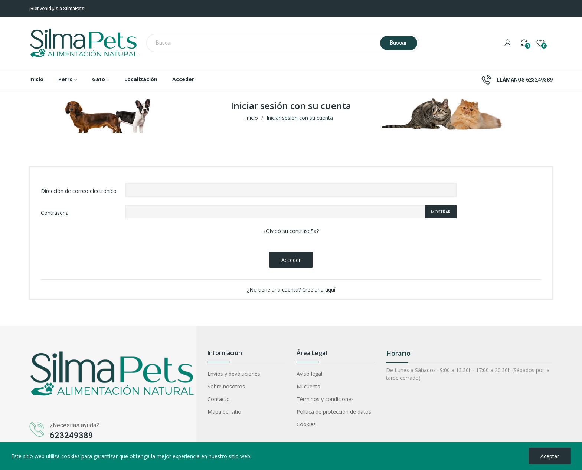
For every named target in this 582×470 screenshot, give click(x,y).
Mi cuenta (308, 386)
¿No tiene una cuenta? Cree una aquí (291, 289)
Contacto (218, 398)
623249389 (539, 80)
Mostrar (441, 211)
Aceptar (549, 456)
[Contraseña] (275, 211)
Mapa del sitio (224, 411)
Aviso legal (309, 373)
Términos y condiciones (325, 398)
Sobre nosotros (226, 386)
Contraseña (55, 212)
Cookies (306, 424)
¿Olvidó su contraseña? (291, 230)
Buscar (398, 43)
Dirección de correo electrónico (79, 190)
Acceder (291, 259)
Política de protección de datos (334, 411)
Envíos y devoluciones (233, 373)
